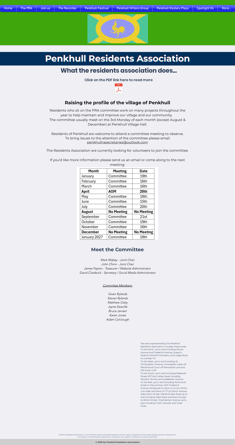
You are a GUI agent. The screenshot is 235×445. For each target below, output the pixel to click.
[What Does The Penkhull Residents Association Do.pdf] (118, 89)
